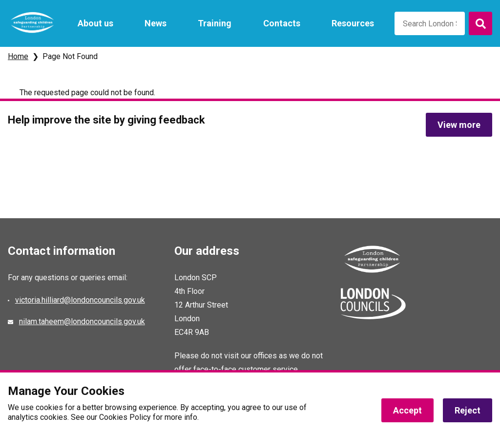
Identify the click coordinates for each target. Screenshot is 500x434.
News (156, 23)
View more (459, 125)
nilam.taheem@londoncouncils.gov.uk (82, 321)
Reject (467, 410)
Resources (353, 23)
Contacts (281, 23)
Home (18, 56)
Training (214, 23)
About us (95, 23)
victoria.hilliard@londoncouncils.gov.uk (80, 300)
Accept (407, 410)
